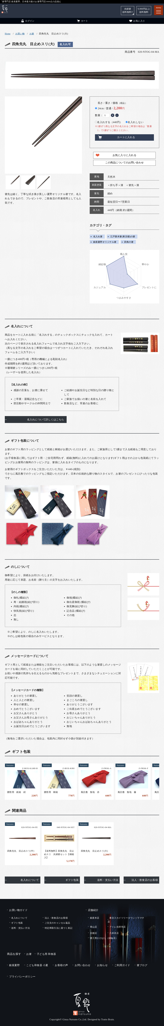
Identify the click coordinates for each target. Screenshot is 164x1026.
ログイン (27, 21)
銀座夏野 (14, 965)
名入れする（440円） (108, 122)
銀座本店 (94, 918)
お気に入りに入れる (124, 155)
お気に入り (137, 21)
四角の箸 (128, 242)
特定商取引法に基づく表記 (59, 928)
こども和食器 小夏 (37, 965)
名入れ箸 (97, 236)
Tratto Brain (107, 1019)
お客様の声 (61, 965)
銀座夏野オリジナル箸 (104, 242)
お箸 (31, 34)
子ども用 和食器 (46, 954)
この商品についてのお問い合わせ (124, 162)
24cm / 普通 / (111, 108)
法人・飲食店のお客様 (144, 880)
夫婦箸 (127, 10)
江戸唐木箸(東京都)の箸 (122, 236)
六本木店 (114, 933)
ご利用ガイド (122, 965)
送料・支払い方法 (107, 880)
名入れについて (29, 880)
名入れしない (135, 122)
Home (7, 34)
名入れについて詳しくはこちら (45, 419)
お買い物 (20, 34)
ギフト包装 (72, 880)
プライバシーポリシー (22, 976)
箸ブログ (142, 965)
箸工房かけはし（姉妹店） (104, 938)
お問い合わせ (82, 965)
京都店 (93, 933)
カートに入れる (126, 137)
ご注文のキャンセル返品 (57, 923)
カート (82, 21)
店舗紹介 (93, 910)
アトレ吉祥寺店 (117, 927)
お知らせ (102, 965)
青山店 (93, 927)
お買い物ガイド (18, 910)
